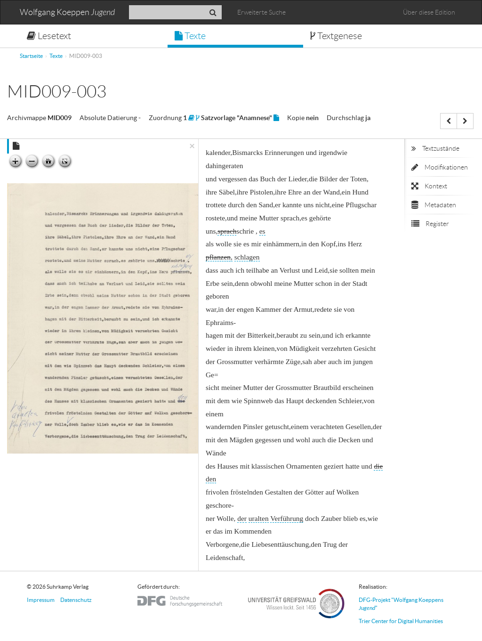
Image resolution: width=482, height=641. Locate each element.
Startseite (31, 56)
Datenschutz (76, 600)
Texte (190, 36)
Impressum (41, 600)
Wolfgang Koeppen (67, 12)
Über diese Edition (429, 12)
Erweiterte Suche (261, 12)
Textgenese (336, 36)
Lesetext (49, 36)
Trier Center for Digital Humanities (401, 621)
